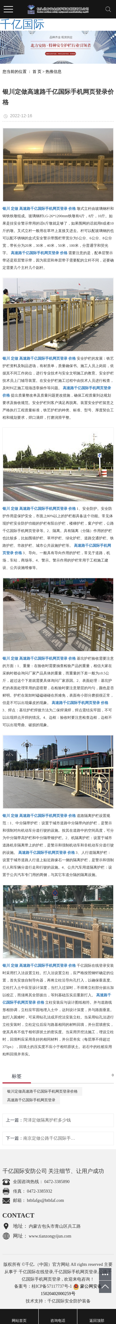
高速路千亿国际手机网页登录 (31, 1100)
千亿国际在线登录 (36, 1272)
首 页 (36, 72)
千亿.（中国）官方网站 (47, 1264)
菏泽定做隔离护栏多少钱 (47, 1120)
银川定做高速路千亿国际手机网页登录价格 (42, 1091)
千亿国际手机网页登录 (75, 1272)
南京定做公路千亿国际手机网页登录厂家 (49, 1138)
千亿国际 (22, 24)
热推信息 (53, 72)
